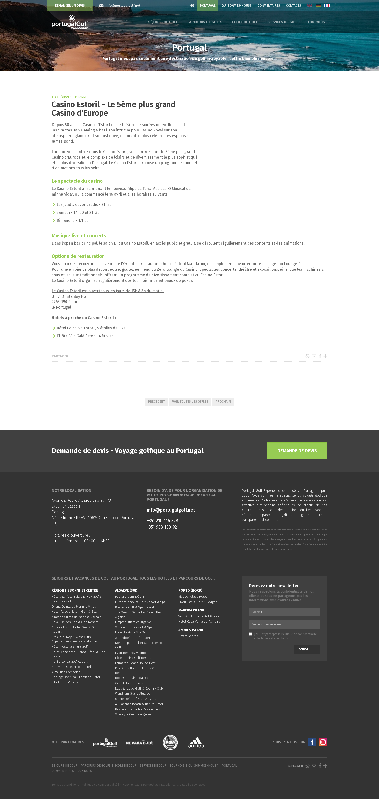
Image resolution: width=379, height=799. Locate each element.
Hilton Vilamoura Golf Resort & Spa (140, 602)
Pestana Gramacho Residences (137, 709)
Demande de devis (297, 451)
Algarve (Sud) (126, 590)
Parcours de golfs (204, 22)
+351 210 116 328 (162, 520)
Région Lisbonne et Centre (75, 590)
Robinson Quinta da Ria (131, 678)
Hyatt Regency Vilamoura (132, 652)
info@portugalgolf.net (171, 510)
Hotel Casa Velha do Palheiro (199, 621)
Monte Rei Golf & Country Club (136, 699)
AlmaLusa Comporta (66, 672)
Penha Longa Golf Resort (69, 661)
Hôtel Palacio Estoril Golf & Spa (74, 611)
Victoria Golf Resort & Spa (134, 627)
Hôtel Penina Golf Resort (133, 658)
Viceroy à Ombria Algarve (133, 714)
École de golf (245, 22)
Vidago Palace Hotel (192, 596)
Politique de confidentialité (299, 634)
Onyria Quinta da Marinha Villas (74, 606)
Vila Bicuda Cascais (65, 682)
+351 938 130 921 (163, 527)
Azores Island (190, 630)
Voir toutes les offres (190, 401)
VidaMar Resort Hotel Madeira (200, 616)
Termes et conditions (274, 638)
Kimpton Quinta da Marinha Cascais (76, 617)
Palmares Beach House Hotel (136, 663)
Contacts (293, 5)
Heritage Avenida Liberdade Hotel (76, 677)
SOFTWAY (198, 784)
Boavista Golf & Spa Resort (134, 607)
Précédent (156, 401)
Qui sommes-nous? (236, 5)
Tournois (316, 22)
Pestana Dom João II (129, 596)
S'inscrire (307, 649)
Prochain (223, 401)
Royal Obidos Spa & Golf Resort (75, 622)
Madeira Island (191, 610)
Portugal (208, 5)
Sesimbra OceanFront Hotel (71, 666)
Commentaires (268, 5)
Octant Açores (188, 636)
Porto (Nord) (190, 590)
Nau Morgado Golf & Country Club (139, 688)
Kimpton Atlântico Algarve (133, 622)
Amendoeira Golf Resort (132, 637)
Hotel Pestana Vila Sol (131, 632)
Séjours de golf (163, 22)
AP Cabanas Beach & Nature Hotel (139, 704)
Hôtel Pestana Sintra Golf (70, 646)
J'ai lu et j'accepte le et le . (283, 636)
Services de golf (282, 22)
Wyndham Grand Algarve (132, 693)
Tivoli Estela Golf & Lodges (197, 602)
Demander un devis (70, 5)
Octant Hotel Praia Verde (132, 683)
